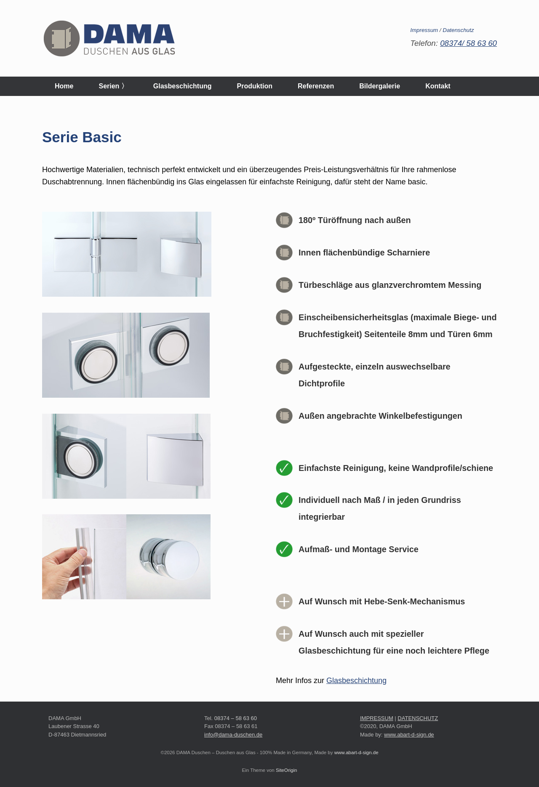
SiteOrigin (286, 770)
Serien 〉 (113, 86)
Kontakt (438, 86)
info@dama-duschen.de (233, 734)
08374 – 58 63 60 (235, 718)
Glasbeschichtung (182, 86)
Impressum (424, 30)
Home (64, 86)
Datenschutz (458, 30)
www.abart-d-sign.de (409, 734)
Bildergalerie (379, 86)
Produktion (254, 86)
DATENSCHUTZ (418, 718)
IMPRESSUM (376, 718)
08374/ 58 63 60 (468, 43)
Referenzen (316, 86)
